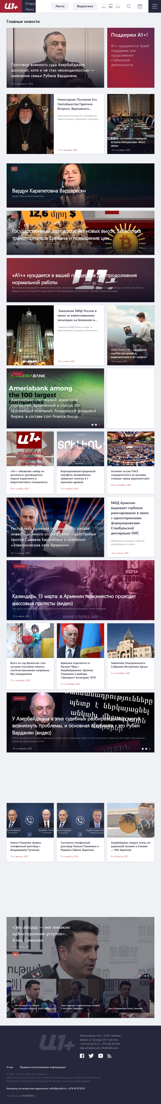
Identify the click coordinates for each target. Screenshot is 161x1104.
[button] (91, 424)
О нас (10, 1067)
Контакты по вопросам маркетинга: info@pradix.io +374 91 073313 (46, 1088)
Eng (118, 7)
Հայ (104, 7)
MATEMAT (28, 1096)
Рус (111, 7)
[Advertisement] (80, 778)
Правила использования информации (43, 1067)
